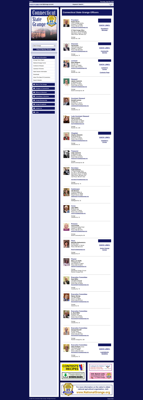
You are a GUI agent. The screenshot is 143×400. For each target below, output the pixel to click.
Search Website (37, 80)
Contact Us (39, 108)
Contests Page (104, 72)
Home (31, 1)
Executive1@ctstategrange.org (80, 352)
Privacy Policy (111, 398)
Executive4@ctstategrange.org (80, 335)
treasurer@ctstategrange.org (79, 158)
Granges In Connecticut (42, 88)
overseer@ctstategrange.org (79, 51)
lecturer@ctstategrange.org (79, 68)
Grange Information (41, 57)
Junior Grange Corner (104, 249)
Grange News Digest (38, 60)
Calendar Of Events (38, 68)
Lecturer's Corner (104, 68)
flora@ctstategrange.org (78, 249)
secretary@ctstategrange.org (79, 179)
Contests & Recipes (38, 66)
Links (37, 112)
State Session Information (40, 71)
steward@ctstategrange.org (79, 86)
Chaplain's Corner (104, 141)
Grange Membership (41, 100)
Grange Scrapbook (41, 104)
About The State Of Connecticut (41, 77)
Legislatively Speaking (104, 353)
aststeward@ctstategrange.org (80, 105)
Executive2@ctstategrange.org (80, 301)
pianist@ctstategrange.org (78, 266)
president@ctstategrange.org (79, 27)
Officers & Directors (41, 92)
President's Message (104, 29)
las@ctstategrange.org (77, 123)
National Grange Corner (39, 63)
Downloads (36, 74)
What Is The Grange (41, 84)
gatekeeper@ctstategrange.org (80, 196)
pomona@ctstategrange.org (79, 231)
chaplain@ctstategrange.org (79, 140)
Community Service (104, 51)
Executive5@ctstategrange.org (80, 284)
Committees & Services (42, 96)
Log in (31, 4)
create (37, 4)
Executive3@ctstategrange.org (80, 318)
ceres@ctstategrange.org (78, 213)
